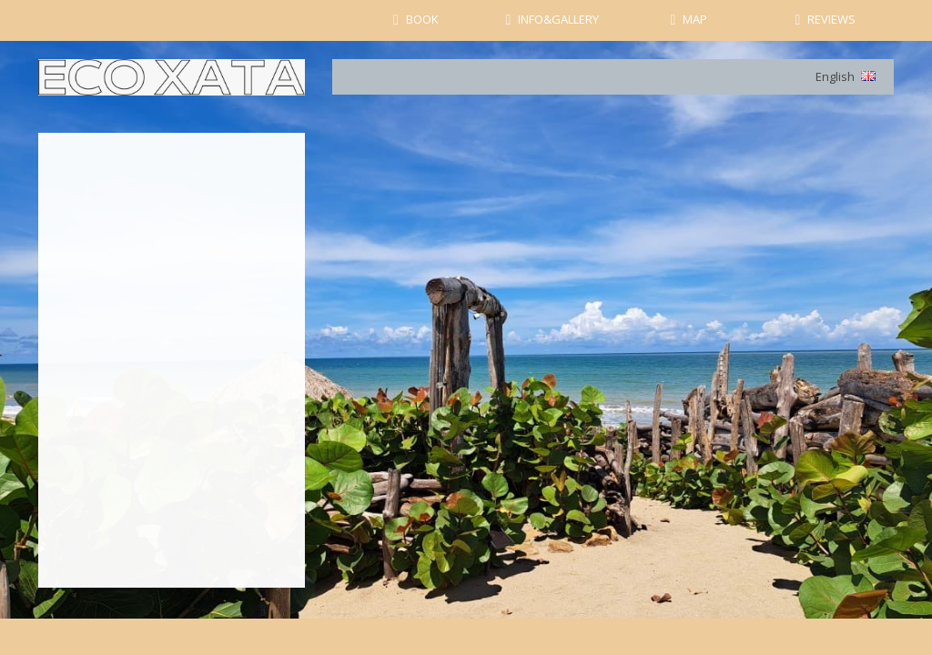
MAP (695, 19)
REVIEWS (831, 19)
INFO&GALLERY (558, 19)
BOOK (422, 19)
